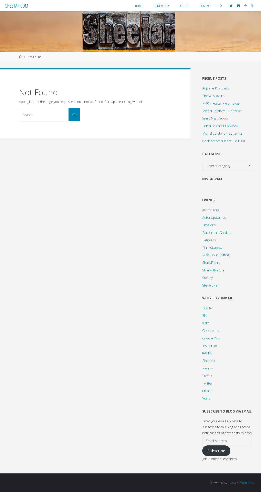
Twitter (207, 383)
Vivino (206, 398)
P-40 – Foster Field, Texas (221, 103)
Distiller (207, 308)
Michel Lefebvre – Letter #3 (222, 111)
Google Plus (211, 338)
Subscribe (216, 450)
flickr (205, 323)
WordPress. (246, 483)
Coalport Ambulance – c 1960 (223, 141)
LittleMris (209, 225)
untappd (208, 390)
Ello (204, 315)
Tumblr (207, 376)
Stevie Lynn (210, 285)
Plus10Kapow (212, 247)
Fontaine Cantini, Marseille (221, 126)
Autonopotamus (214, 217)
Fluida (231, 483)
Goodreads (210, 330)
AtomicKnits (210, 210)
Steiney (207, 278)
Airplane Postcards (216, 88)
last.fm (207, 353)
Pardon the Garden (216, 232)
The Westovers (213, 96)
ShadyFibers (211, 262)
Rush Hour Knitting (215, 255)
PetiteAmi (209, 240)
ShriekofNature (213, 270)
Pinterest (208, 360)
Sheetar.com (16, 5)
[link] (221, 5)
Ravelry (207, 368)
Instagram (209, 346)
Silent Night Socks (215, 118)
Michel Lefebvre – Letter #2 (222, 133)
